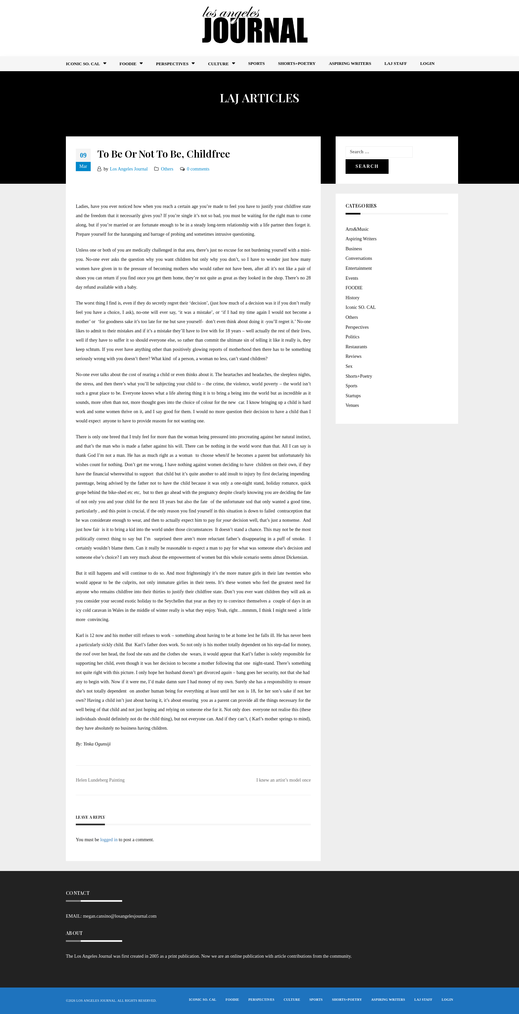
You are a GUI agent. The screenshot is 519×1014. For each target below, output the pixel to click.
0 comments (198, 169)
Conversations (359, 258)
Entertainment (359, 268)
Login (427, 63)
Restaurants (356, 346)
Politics (352, 336)
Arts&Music (357, 229)
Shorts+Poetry (296, 63)
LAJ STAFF (395, 63)
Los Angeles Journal (129, 169)
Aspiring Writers (350, 63)
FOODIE (127, 63)
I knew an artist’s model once (284, 780)
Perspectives (172, 63)
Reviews (353, 356)
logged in (109, 839)
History (352, 297)
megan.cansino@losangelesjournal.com (120, 916)
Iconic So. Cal (83, 63)
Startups (353, 395)
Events (352, 278)
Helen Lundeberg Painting (100, 780)
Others (167, 169)
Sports (256, 63)
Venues (352, 405)
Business (354, 248)
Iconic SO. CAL (361, 307)
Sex (349, 366)
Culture (218, 63)
